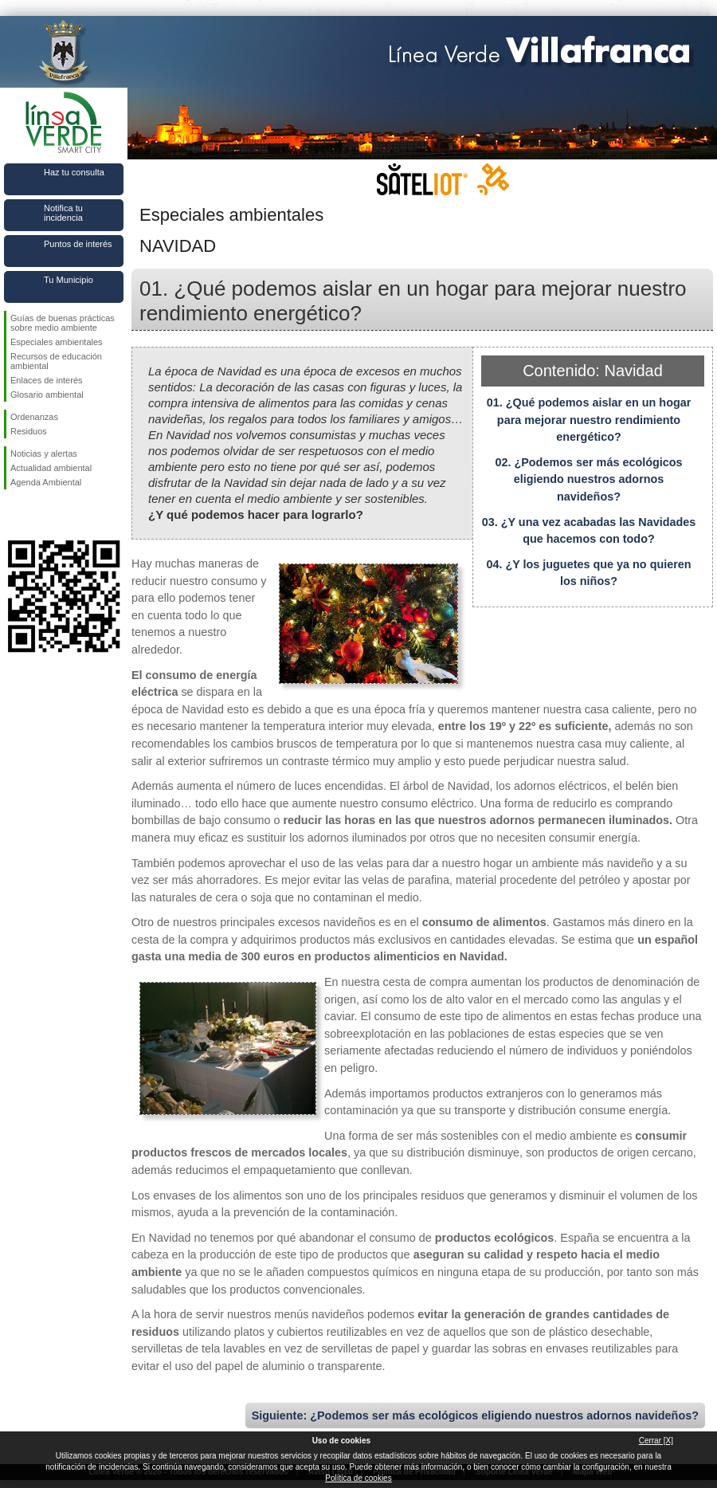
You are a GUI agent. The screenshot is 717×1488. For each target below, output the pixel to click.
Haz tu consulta (74, 172)
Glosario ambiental (47, 394)
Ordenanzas (34, 417)
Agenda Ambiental (45, 482)
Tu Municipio (68, 280)
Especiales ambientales (56, 342)
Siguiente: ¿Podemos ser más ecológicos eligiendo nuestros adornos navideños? (475, 1415)
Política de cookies (358, 1478)
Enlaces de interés (46, 380)
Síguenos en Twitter (39, 514)
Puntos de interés (78, 244)
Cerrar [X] (656, 1440)
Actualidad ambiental (51, 468)
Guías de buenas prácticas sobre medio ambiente (62, 322)
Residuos (28, 431)
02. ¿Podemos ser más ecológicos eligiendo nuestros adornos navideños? (588, 479)
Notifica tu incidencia (63, 212)
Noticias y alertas (43, 453)
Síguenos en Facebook (13, 514)
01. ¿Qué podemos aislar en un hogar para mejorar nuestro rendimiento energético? (589, 419)
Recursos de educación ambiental (56, 361)
